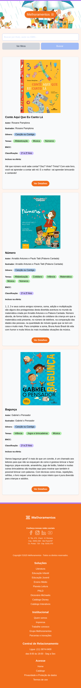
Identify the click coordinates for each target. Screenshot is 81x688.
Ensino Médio (40, 582)
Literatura (40, 569)
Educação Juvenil (40, 577)
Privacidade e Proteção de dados (40, 675)
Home (40, 666)
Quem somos (40, 618)
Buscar (59, 46)
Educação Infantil (40, 573)
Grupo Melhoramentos (40, 631)
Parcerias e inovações (40, 635)
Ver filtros (21, 46)
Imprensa (40, 622)
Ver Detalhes (40, 183)
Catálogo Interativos (40, 604)
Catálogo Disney (40, 600)
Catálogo (40, 671)
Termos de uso (40, 679)
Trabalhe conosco (40, 627)
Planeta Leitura (40, 586)
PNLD (40, 591)
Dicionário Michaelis (40, 595)
